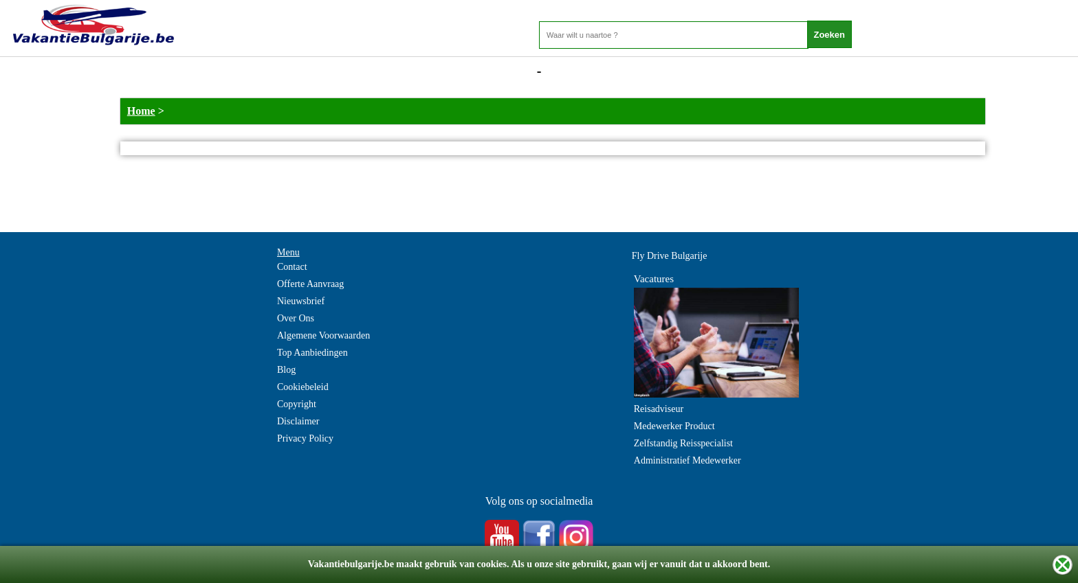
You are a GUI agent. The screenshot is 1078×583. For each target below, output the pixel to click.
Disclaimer (298, 421)
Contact (292, 267)
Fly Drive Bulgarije (669, 256)
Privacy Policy (305, 438)
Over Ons (295, 318)
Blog (286, 370)
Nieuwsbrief (300, 301)
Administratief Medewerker (687, 460)
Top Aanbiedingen (312, 352)
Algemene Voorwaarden (323, 335)
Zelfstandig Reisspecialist (683, 443)
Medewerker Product (674, 426)
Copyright (296, 404)
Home (141, 111)
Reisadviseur (658, 409)
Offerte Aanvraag (310, 284)
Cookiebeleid (303, 387)
